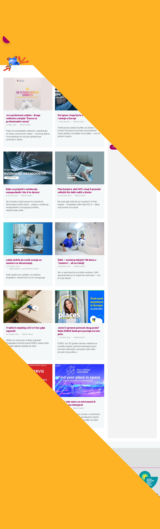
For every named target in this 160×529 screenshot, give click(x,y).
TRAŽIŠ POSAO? (25, 125)
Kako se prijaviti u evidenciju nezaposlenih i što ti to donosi (22, 191)
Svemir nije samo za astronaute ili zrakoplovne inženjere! (76, 403)
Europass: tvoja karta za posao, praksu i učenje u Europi (79, 117)
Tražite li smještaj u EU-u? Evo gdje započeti (25, 329)
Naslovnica (56, 6)
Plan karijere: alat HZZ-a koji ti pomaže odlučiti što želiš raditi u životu (79, 191)
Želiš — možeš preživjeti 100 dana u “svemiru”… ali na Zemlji (77, 261)
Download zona (89, 6)
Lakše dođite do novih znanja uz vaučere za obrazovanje (24, 261)
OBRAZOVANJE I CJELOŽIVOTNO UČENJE (24, 269)
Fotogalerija (72, 6)
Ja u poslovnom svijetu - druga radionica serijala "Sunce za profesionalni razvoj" (23, 118)
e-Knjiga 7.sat (107, 6)
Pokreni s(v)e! (124, 6)
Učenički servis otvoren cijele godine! (26, 401)
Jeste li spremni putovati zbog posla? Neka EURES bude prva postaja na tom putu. (79, 330)
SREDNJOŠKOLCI (29, 405)
